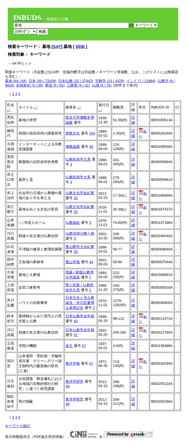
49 (67, 386)
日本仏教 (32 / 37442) (75, 81)
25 (76, 212)
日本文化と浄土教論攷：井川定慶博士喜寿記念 (79, 303)
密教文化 (72, 133)
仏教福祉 (72, 222)
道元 (69, 346)
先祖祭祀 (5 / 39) (29, 85)
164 (92, 133)
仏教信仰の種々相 (79, 233)
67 (76, 335)
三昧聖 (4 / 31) (78, 85)
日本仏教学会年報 (79, 316)
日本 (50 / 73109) (42, 81)
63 (76, 321)
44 (91, 262)
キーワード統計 (17, 426)
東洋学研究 (74, 381)
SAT (57, 46)
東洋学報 (72, 363)
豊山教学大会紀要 (79, 247)
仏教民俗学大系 (78, 159)
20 (76, 198)
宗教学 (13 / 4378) (109, 81)
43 (91, 146)
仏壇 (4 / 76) (102, 85)
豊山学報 (72, 262)
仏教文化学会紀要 (79, 193)
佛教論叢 (72, 146)
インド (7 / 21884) (141, 81)
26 (76, 252)
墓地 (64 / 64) (16, 81)
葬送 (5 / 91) (55, 85)
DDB (81, 46)
